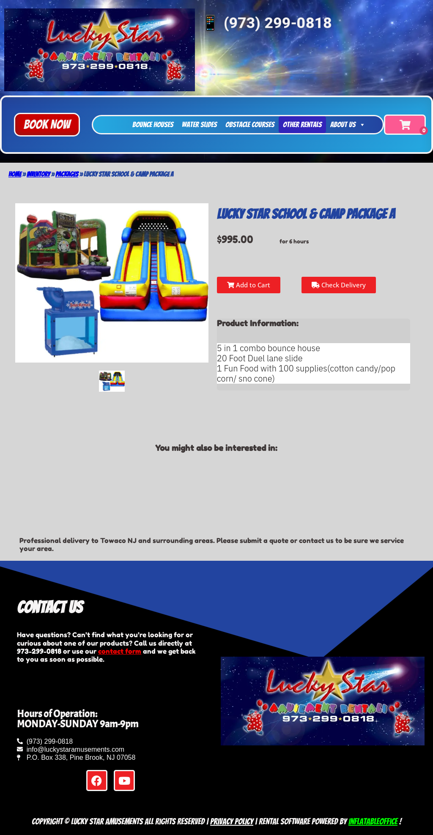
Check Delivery (339, 285)
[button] (47, 124)
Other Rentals (302, 124)
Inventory (38, 174)
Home (14, 174)
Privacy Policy (231, 821)
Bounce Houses (152, 124)
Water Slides (199, 124)
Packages (66, 174)
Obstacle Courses (249, 124)
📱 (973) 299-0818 (266, 23)
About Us (348, 124)
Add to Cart (248, 285)
